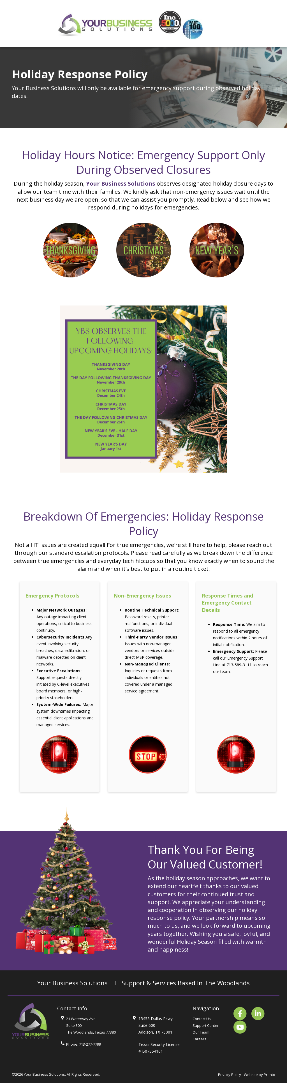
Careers (199, 1038)
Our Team (201, 1032)
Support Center (206, 1025)
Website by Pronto (259, 1074)
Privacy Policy (229, 1074)
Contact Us (202, 1018)
